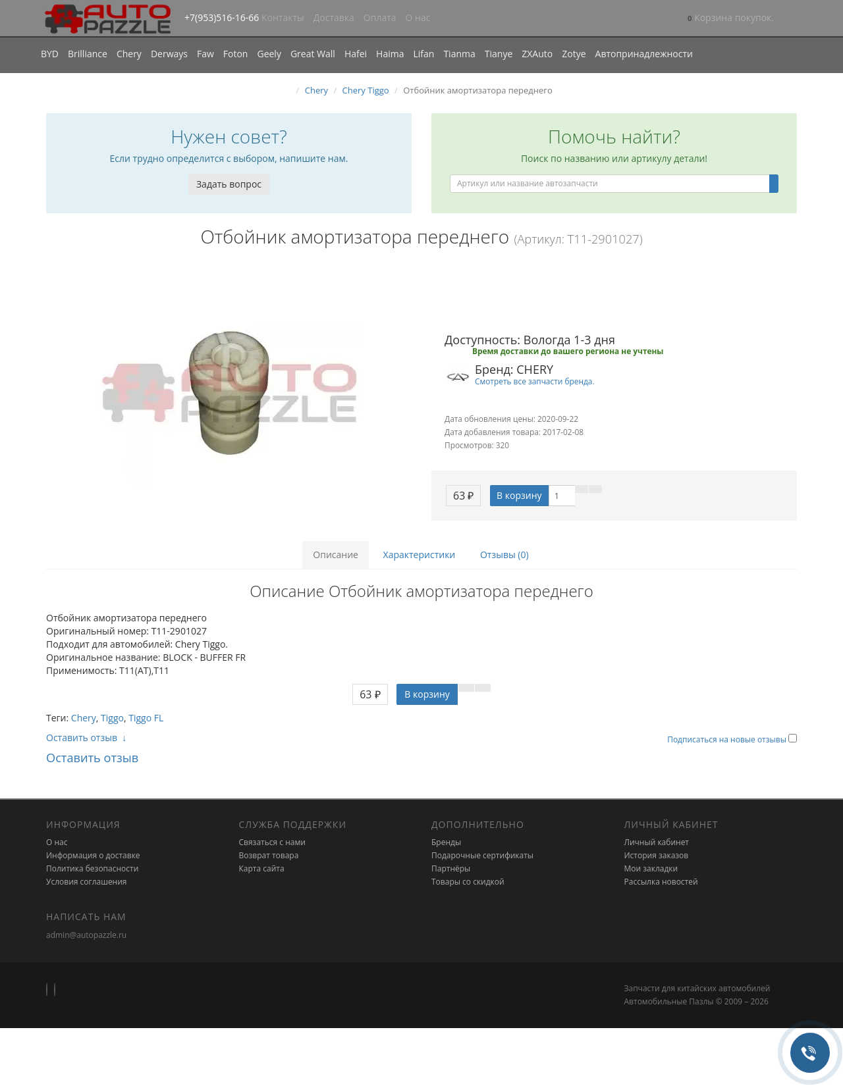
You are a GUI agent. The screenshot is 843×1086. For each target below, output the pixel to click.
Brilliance (87, 53)
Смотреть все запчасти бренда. (535, 381)
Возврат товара (269, 855)
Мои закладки (651, 868)
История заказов (656, 855)
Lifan (423, 53)
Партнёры (450, 868)
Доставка (333, 17)
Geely (269, 53)
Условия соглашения (86, 881)
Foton (235, 53)
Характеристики (419, 554)
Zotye (573, 53)
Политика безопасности (92, 868)
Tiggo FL (145, 717)
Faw (205, 53)
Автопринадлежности (644, 53)
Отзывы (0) (504, 554)
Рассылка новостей (661, 881)
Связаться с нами (272, 842)
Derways (169, 53)
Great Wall (312, 53)
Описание (335, 554)
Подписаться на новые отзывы (727, 739)
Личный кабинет (657, 842)
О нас (418, 17)
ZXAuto (537, 53)
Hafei (355, 53)
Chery (129, 53)
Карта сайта (262, 868)
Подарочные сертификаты (482, 855)
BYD (50, 53)
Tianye (499, 53)
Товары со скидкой (467, 881)
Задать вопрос (228, 184)
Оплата (380, 17)
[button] (730, 19)
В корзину (519, 495)
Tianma (459, 53)
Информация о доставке (93, 855)
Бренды (446, 842)
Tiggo (112, 717)
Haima (390, 53)
